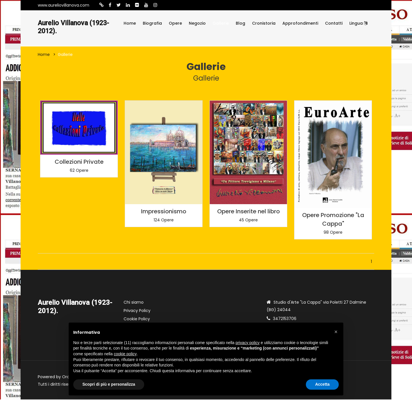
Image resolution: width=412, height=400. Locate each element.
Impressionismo (163, 212)
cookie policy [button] (125, 354)
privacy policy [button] (247, 342)
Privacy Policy (137, 311)
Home (130, 23)
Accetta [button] (322, 384)
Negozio (197, 23)
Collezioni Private (79, 162)
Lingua (358, 23)
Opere (175, 23)
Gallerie (221, 23)
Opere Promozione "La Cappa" (333, 220)
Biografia (152, 23)
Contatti (333, 23)
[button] (335, 331)
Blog (240, 23)
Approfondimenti (300, 23)
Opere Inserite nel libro (248, 212)
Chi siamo (134, 303)
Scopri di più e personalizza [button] (108, 384)
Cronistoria (264, 23)
